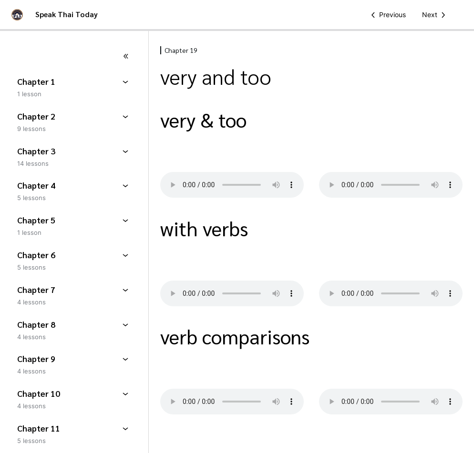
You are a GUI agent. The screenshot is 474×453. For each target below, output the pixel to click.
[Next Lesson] (435, 14)
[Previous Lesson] (386, 14)
